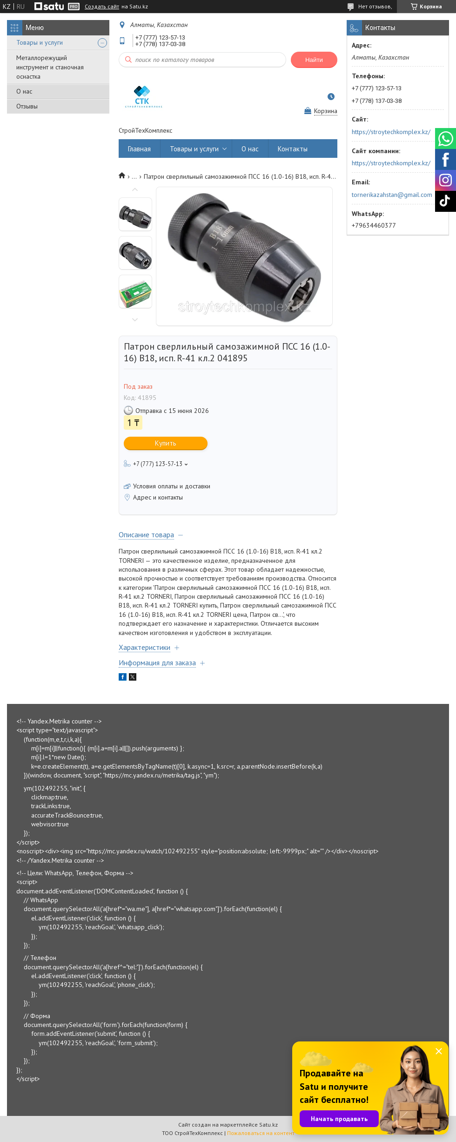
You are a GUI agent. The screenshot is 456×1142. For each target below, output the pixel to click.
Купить (165, 443)
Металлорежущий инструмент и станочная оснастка (50, 67)
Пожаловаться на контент (261, 1132)
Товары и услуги (39, 42)
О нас (24, 91)
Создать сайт (102, 6)
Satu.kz (268, 1124)
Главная (139, 148)
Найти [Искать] (314, 59)
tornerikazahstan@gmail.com (392, 194)
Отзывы (27, 106)
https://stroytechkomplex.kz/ (391, 132)
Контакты (293, 148)
